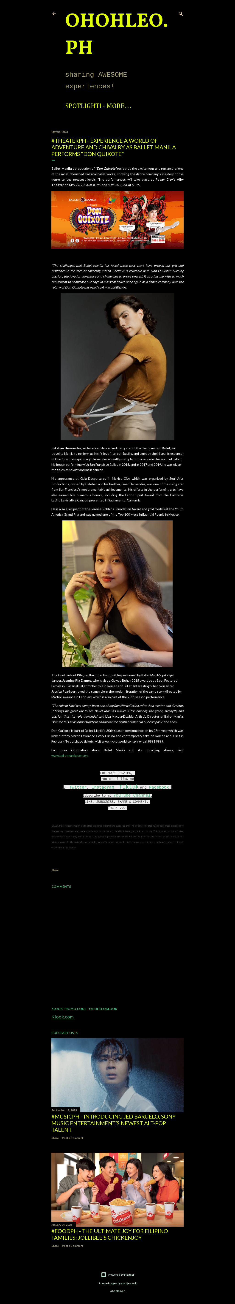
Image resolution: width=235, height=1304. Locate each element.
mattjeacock (129, 1283)
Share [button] (55, 870)
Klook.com (62, 1016)
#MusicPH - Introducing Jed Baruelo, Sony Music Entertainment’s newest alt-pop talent (113, 1123)
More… (118, 106)
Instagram (103, 787)
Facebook (159, 787)
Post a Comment (72, 1138)
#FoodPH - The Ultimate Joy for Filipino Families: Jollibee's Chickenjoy (109, 1234)
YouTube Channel (132, 795)
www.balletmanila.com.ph (69, 755)
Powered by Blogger (117, 1274)
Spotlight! (83, 106)
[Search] (181, 12)
